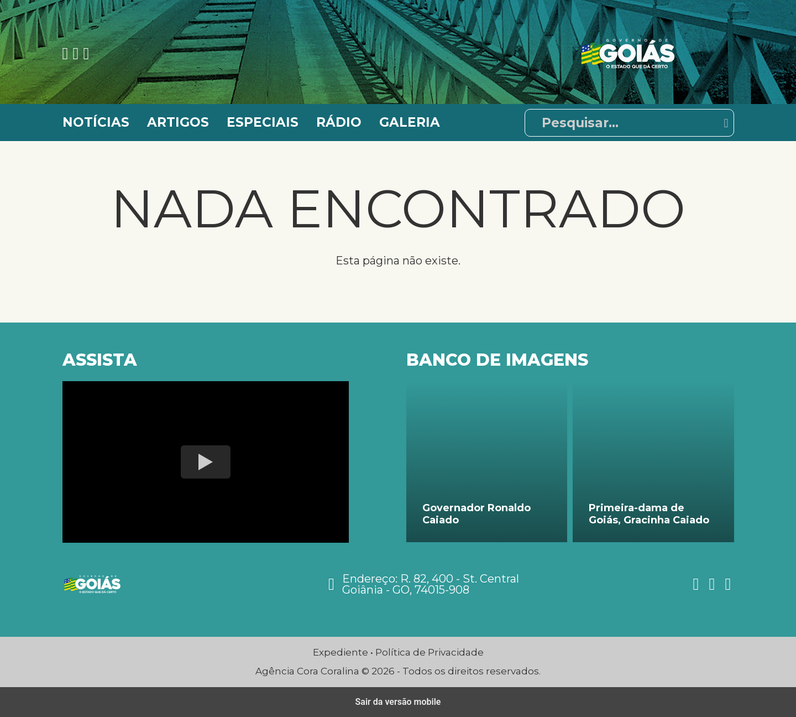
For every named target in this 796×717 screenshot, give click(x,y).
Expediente (340, 652)
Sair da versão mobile (398, 702)
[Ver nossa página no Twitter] (86, 53)
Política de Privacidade (429, 652)
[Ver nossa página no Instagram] (77, 53)
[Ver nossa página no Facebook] (67, 53)
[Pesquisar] (629, 123)
